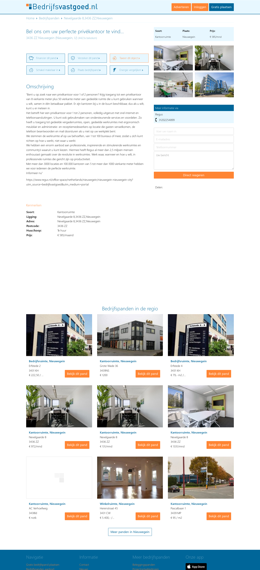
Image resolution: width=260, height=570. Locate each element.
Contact (84, 564)
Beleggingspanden (144, 564)
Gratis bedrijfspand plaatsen (42, 564)
